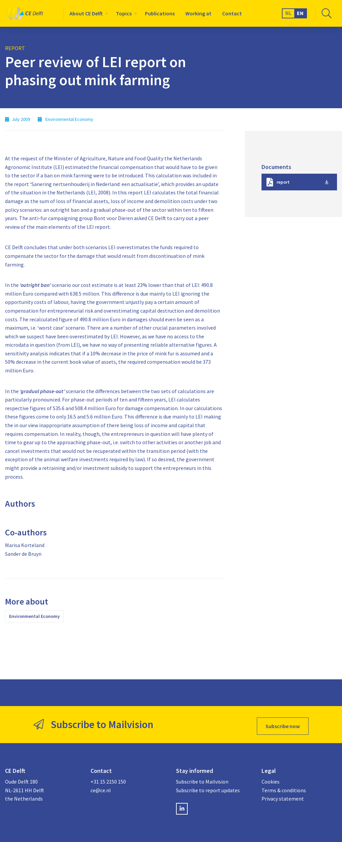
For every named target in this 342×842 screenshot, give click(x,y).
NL (288, 13)
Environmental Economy (34, 616)
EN (300, 13)
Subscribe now (283, 723)
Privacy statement (283, 796)
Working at (198, 13)
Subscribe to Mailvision (202, 779)
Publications (160, 13)
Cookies (271, 779)
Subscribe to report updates (208, 787)
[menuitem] (87, 13)
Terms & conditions (284, 787)
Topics (124, 13)
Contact (232, 13)
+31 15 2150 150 (108, 779)
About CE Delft (86, 13)
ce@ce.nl (101, 787)
